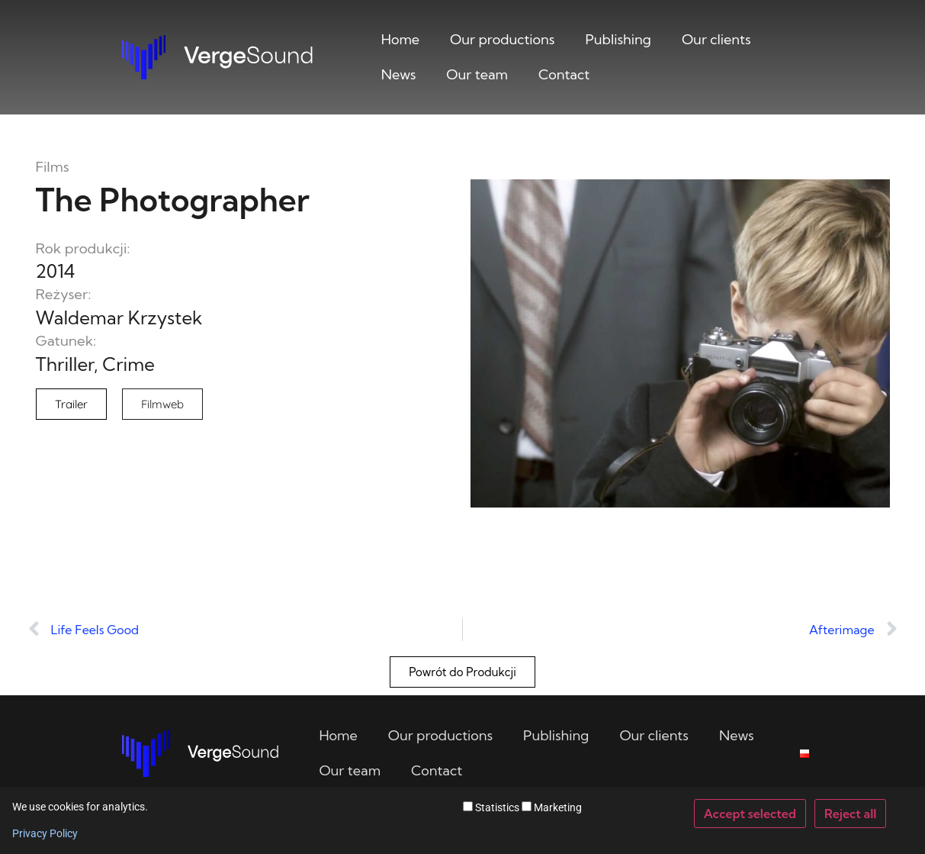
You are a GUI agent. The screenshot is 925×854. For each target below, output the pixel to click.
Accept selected (750, 813)
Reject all (850, 813)
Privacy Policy (45, 833)
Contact (563, 74)
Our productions (502, 39)
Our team (477, 74)
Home (400, 39)
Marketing (552, 807)
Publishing (618, 39)
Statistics (491, 807)
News (398, 74)
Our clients (716, 39)
